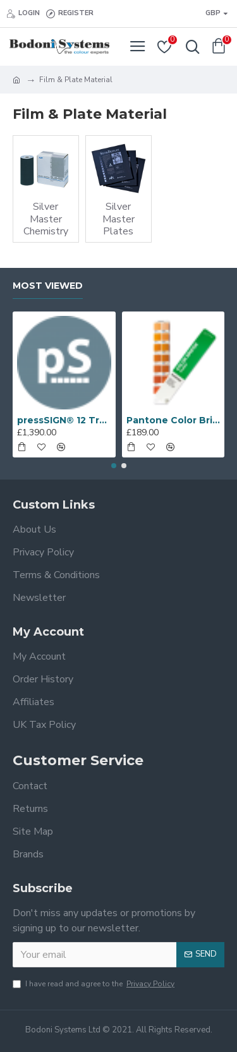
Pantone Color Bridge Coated (173, 420)
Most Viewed (48, 286)
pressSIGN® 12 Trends (64, 420)
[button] (113, 465)
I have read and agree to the (94, 983)
